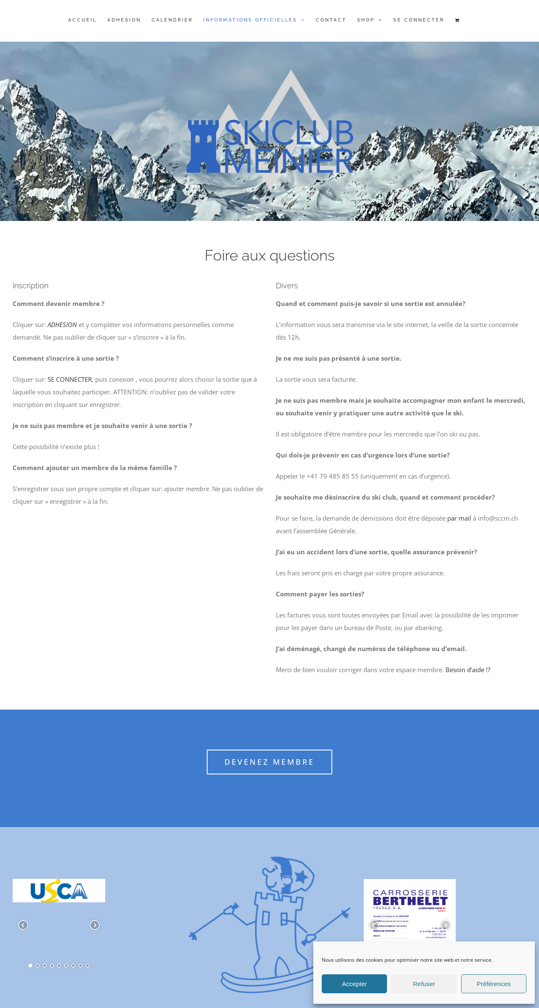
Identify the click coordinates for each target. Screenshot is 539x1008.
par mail (458, 518)
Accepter (354, 983)
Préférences (494, 983)
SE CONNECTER (70, 379)
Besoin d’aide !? (468, 669)
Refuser (424, 983)
